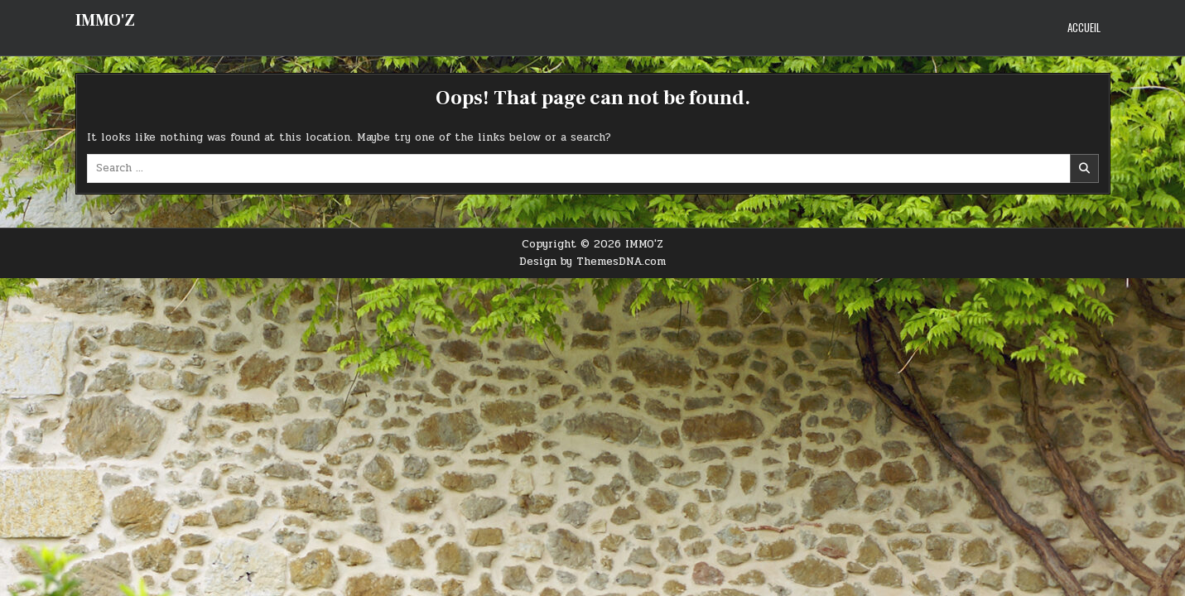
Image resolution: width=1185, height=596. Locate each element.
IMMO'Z (105, 20)
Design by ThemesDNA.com (592, 261)
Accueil (1084, 27)
